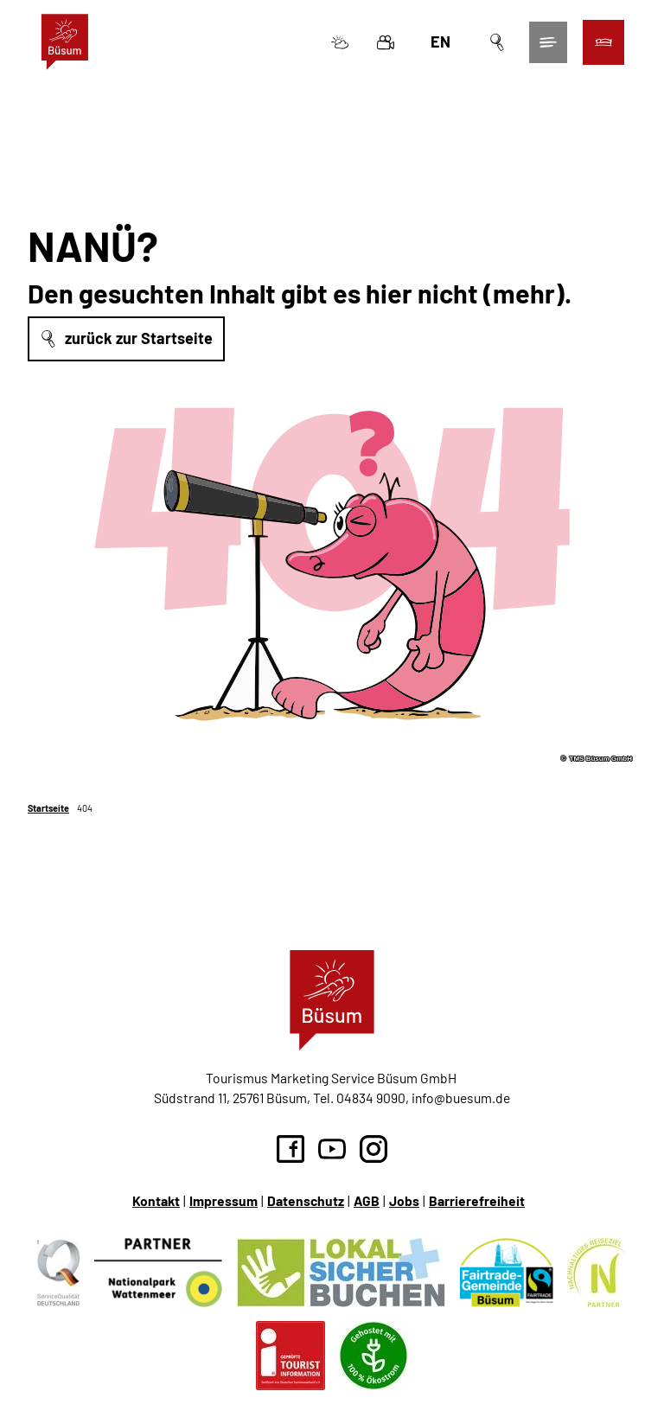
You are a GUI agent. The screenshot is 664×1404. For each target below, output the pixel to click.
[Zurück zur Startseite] (67, 43)
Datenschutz (305, 1200)
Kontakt (156, 1200)
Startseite (48, 808)
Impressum (223, 1200)
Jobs (404, 1200)
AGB (367, 1200)
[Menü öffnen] (546, 44)
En (439, 43)
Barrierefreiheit (477, 1200)
